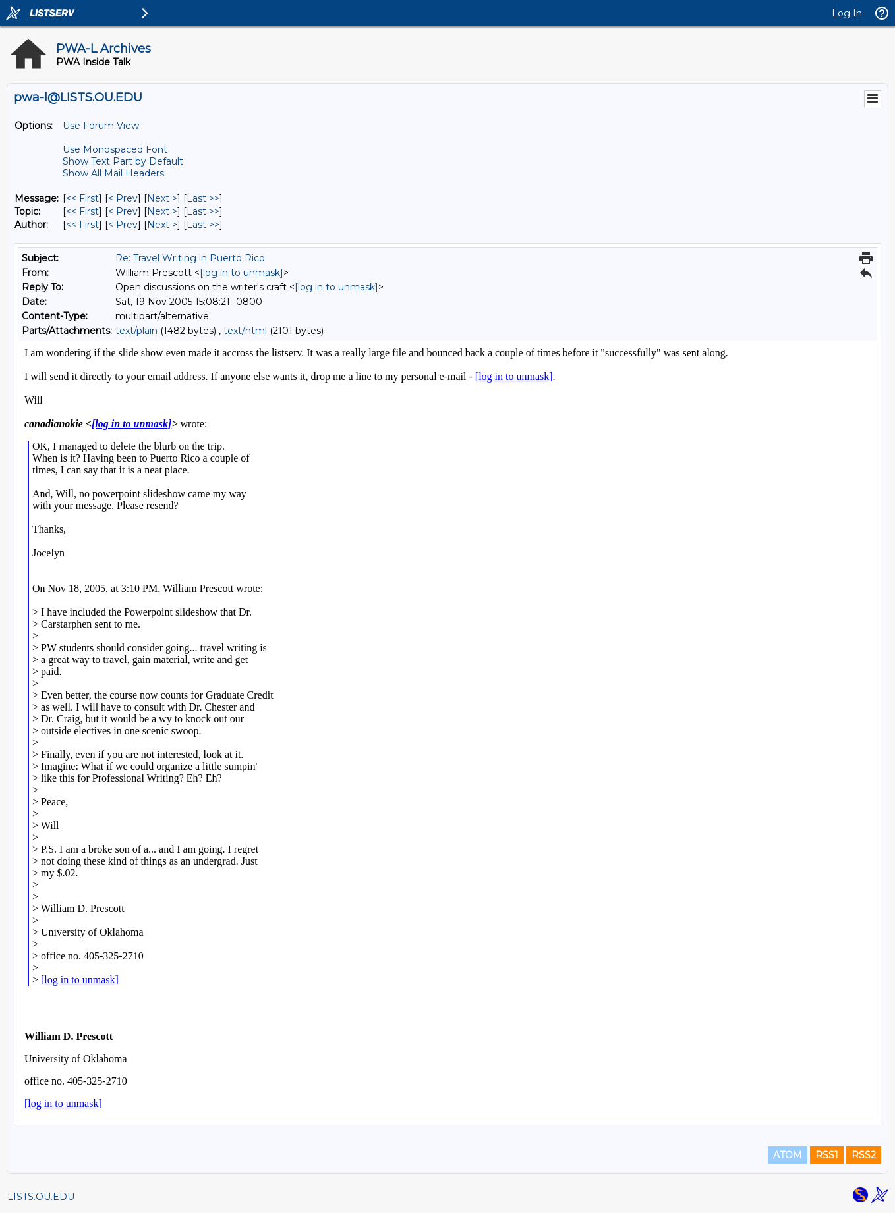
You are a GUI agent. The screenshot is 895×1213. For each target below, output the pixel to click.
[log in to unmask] (241, 273)
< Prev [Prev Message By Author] (123, 224)
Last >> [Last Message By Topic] (203, 211)
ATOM (787, 1155)
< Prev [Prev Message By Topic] (123, 211)
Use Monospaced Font (115, 149)
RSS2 (864, 1155)
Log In (847, 13)
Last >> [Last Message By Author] (203, 224)
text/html (245, 331)
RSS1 (826, 1155)
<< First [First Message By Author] (82, 224)
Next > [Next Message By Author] (162, 224)
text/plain (136, 331)
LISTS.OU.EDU (40, 1196)
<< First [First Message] (82, 198)
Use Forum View (101, 126)
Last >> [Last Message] (203, 198)
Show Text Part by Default (123, 161)
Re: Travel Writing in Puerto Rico (190, 258)
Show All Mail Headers (113, 173)
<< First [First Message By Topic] (82, 211)
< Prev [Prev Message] (123, 198)
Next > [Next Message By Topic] (162, 211)
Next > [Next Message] (162, 198)
